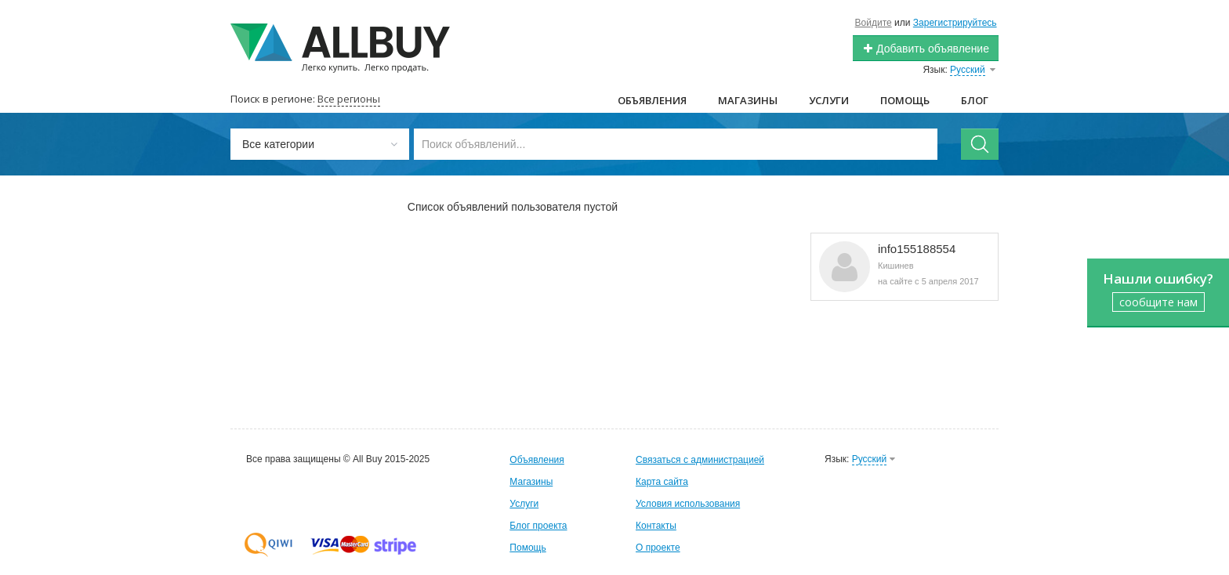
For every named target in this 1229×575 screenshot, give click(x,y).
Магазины (748, 100)
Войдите (873, 22)
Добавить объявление (925, 48)
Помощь (905, 100)
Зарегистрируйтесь (955, 22)
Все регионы (348, 99)
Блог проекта (538, 525)
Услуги (829, 100)
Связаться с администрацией (700, 459)
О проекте (658, 547)
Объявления (652, 100)
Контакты (656, 525)
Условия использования (688, 503)
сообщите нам (1158, 302)
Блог (974, 100)
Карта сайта (662, 481)
